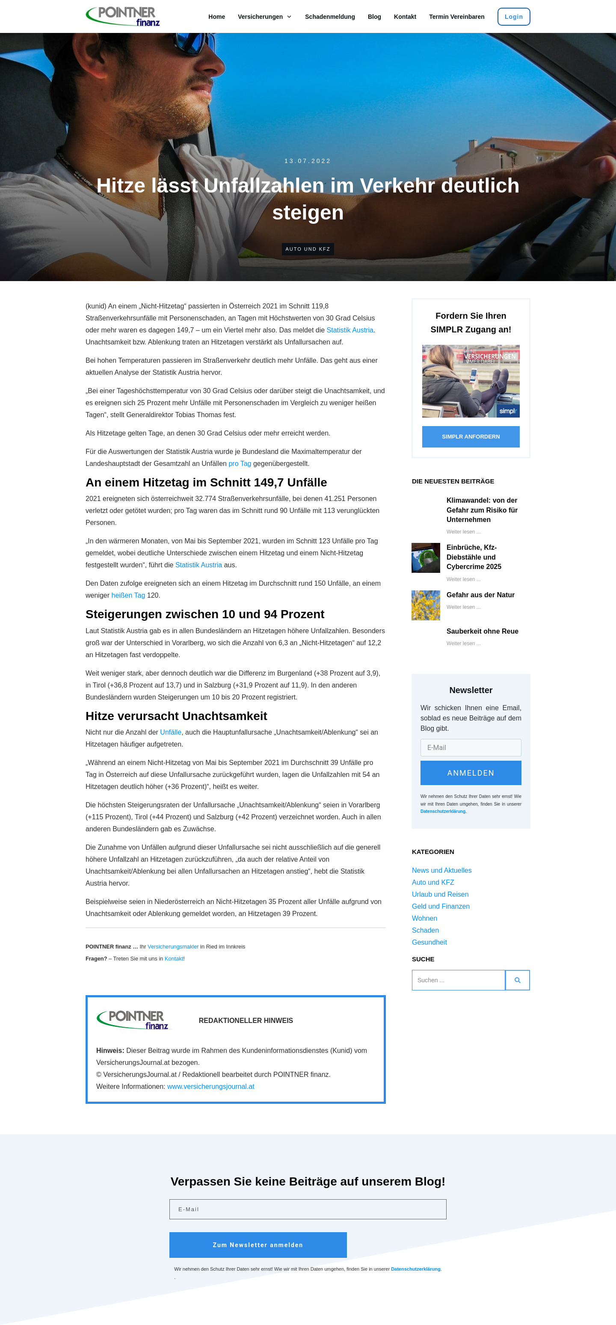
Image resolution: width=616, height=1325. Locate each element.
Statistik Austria (350, 330)
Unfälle (170, 732)
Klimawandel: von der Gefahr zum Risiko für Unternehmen (482, 510)
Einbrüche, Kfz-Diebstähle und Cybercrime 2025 (474, 557)
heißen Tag (128, 595)
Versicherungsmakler (173, 946)
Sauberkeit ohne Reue (482, 631)
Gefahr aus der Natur (481, 595)
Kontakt (174, 958)
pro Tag (239, 463)
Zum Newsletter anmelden (258, 1245)
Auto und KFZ (307, 249)
